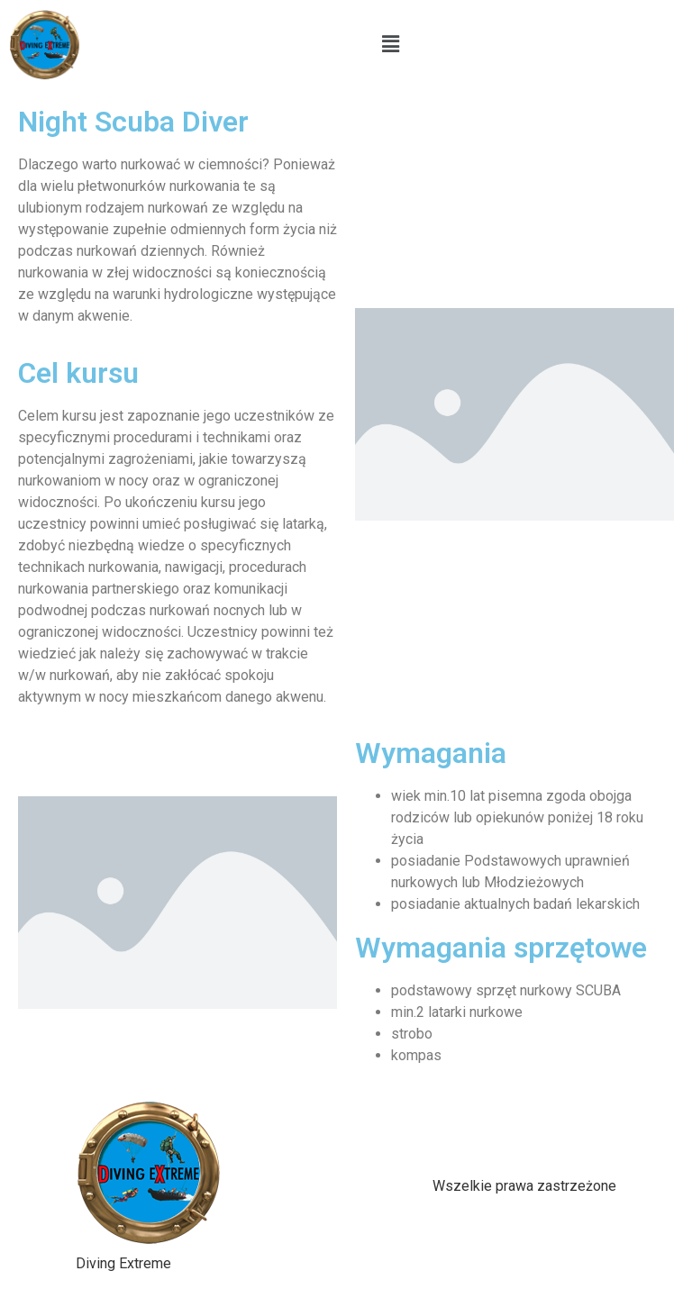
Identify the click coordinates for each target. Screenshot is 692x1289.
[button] (391, 44)
